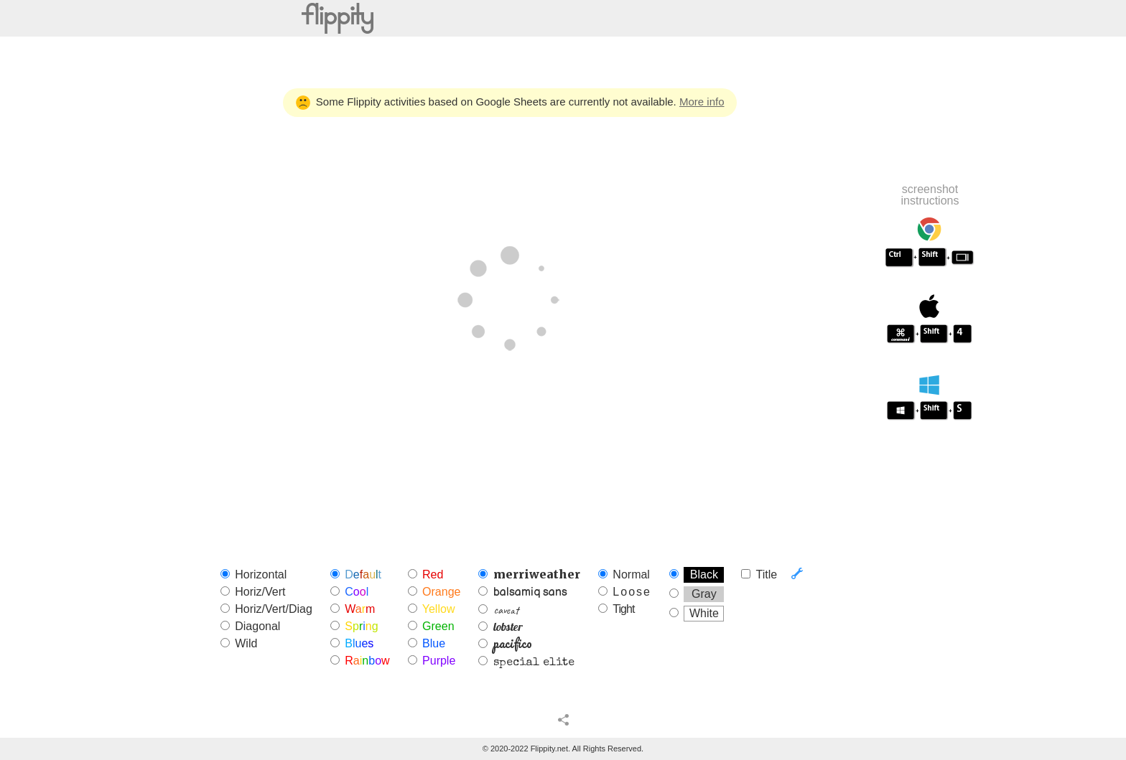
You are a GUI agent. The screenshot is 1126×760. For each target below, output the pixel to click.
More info (702, 101)
